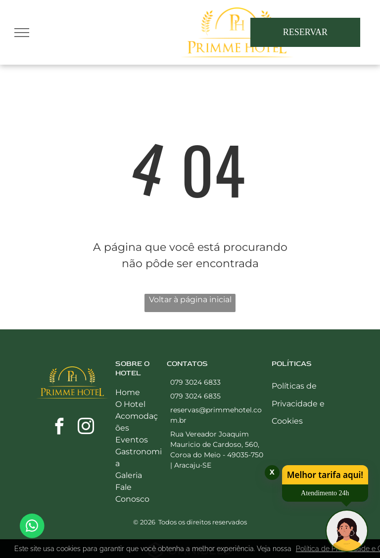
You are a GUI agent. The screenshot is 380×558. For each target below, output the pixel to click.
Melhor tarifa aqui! (325, 474)
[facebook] (59, 427)
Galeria (128, 475)
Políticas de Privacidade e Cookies (298, 403)
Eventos (131, 439)
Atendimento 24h (325, 493)
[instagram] (85, 427)
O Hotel (130, 404)
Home (127, 392)
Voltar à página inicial (190, 299)
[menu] (22, 32)
